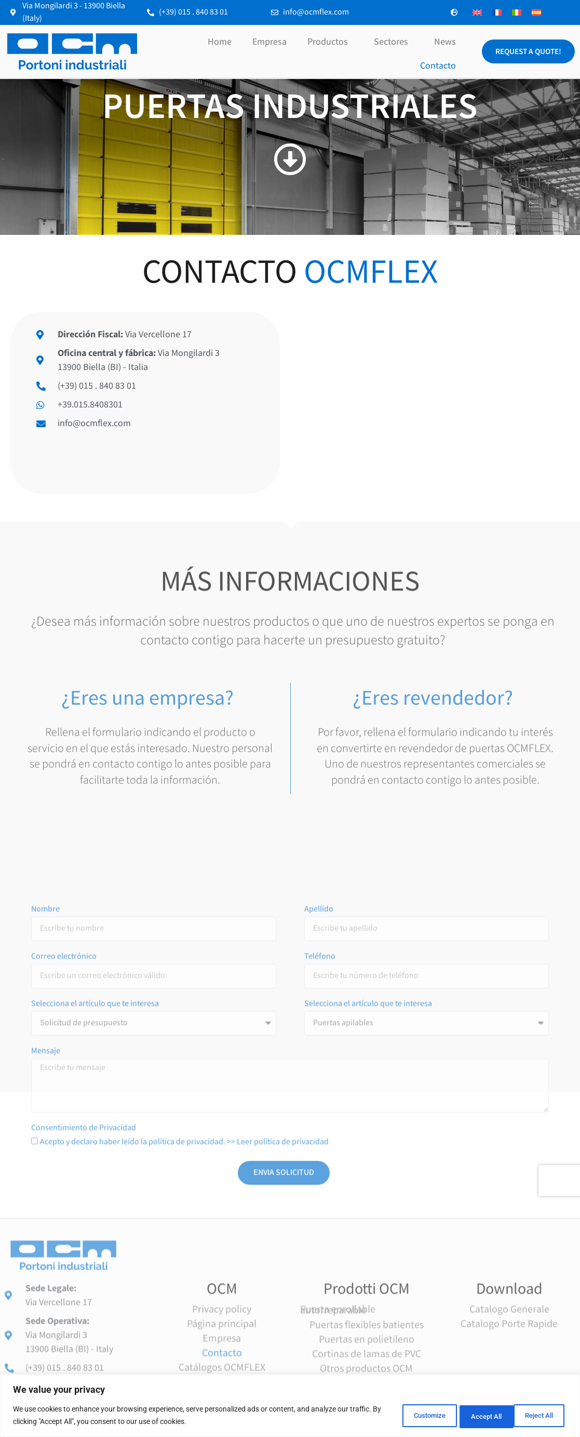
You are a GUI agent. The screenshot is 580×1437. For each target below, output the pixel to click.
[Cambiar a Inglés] (477, 13)
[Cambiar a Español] (536, 13)
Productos (330, 42)
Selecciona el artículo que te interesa (95, 1161)
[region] (290, 1406)
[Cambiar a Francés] (497, 13)
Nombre (45, 1067)
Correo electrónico (64, 1114)
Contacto (438, 66)
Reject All (468, 1416)
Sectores (393, 42)
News (445, 42)
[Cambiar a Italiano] (517, 13)
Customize (401, 1416)
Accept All (535, 1416)
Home (220, 42)
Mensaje (45, 1209)
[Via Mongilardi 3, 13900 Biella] (435, 403)
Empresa (269, 42)
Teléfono (319, 1114)
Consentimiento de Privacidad (83, 1285)
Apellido (318, 1067)
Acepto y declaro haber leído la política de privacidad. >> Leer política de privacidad (184, 1298)
